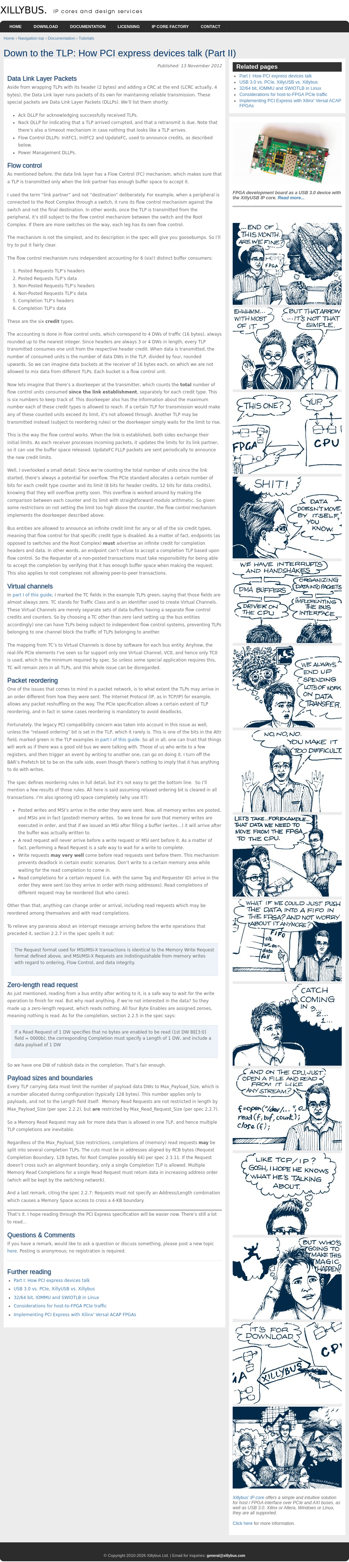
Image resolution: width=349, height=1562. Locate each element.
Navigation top (31, 38)
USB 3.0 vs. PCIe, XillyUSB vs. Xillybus (54, 1288)
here (12, 1251)
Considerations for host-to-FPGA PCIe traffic (60, 1306)
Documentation (88, 26)
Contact (210, 26)
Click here (243, 1523)
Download (46, 26)
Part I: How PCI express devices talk (52, 1280)
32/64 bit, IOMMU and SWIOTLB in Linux (56, 1297)
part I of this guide (32, 595)
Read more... (291, 197)
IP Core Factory (170, 26)
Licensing (128, 26)
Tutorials (86, 38)
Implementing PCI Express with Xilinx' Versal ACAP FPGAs (75, 1314)
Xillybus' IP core (248, 1497)
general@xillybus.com (226, 1556)
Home (15, 26)
